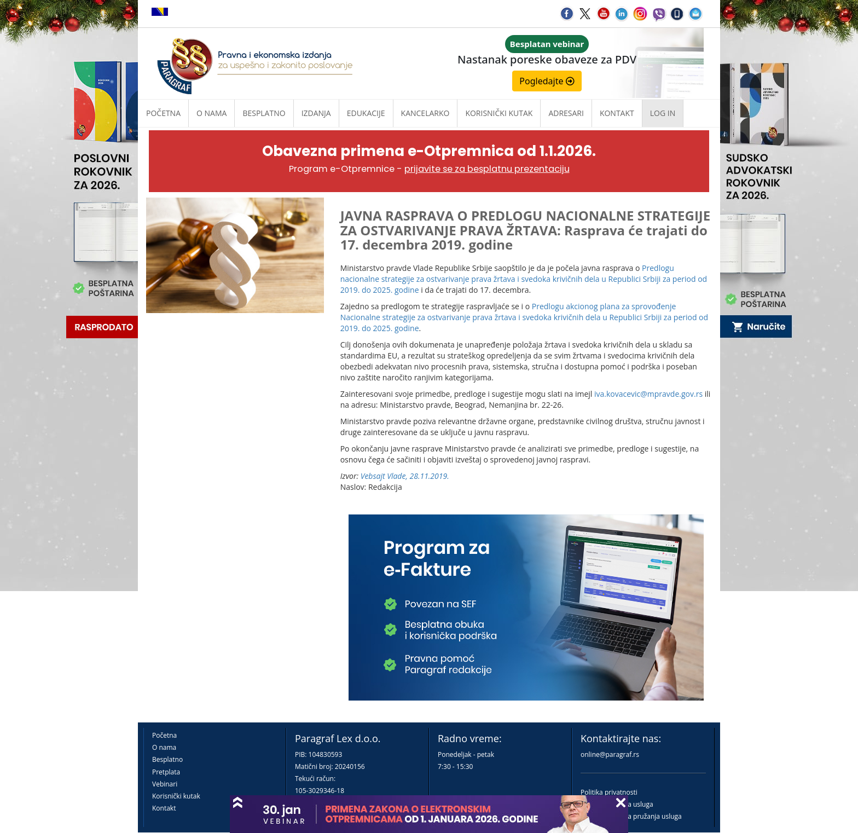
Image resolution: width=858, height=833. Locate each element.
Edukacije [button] (366, 113)
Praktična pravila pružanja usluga (631, 816)
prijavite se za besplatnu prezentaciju (487, 169)
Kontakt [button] (617, 113)
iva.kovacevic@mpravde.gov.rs (648, 394)
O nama (211, 113)
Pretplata (166, 772)
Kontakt (164, 808)
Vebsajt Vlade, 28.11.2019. (405, 476)
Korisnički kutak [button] (498, 113)
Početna (163, 113)
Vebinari (164, 784)
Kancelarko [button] (425, 113)
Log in (662, 113)
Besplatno (263, 113)
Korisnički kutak (176, 796)
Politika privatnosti (609, 792)
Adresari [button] (566, 113)
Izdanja (316, 113)
